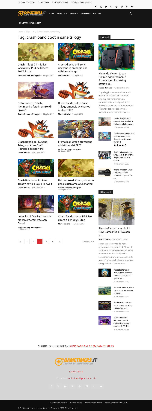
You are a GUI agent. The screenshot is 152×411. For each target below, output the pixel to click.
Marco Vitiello (64, 75)
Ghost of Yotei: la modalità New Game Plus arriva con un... (114, 232)
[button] (130, 13)
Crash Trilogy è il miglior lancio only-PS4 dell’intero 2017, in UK (33, 68)
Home (20, 31)
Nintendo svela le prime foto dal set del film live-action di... (123, 291)
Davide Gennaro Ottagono (29, 75)
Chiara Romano (105, 88)
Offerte (74, 13)
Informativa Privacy (60, 2)
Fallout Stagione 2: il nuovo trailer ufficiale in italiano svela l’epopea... (123, 121)
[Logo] (33, 13)
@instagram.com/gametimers (92, 346)
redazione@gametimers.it (82, 378)
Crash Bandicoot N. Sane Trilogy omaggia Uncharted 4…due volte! (74, 107)
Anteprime (85, 13)
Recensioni (62, 13)
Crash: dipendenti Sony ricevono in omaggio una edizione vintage (72, 68)
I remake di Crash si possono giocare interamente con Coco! (35, 220)
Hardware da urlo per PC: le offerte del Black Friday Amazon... (122, 305)
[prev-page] (20, 241)
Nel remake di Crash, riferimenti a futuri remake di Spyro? (34, 107)
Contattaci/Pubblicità (26, 2)
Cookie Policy (43, 2)
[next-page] (59, 241)
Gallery (97, 13)
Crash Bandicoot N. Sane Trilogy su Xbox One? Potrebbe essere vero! (32, 145)
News (51, 13)
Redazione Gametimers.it (81, 2)
